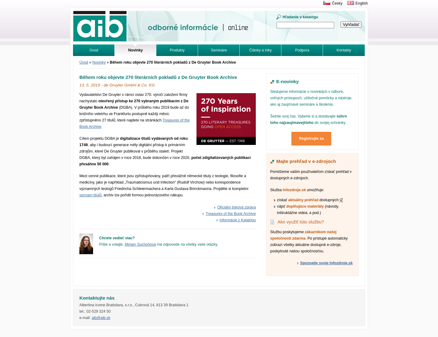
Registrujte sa (311, 138)
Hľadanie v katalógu (300, 17)
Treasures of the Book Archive (231, 214)
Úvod (93, 50)
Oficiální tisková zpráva (236, 207)
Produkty (177, 50)
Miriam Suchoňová (140, 244)
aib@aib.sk (101, 318)
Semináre (219, 50)
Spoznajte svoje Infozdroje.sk (326, 263)
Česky (337, 3)
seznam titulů (90, 195)
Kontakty (344, 50)
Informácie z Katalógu (238, 220)
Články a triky (260, 50)
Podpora (302, 50)
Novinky (99, 62)
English (362, 3)
